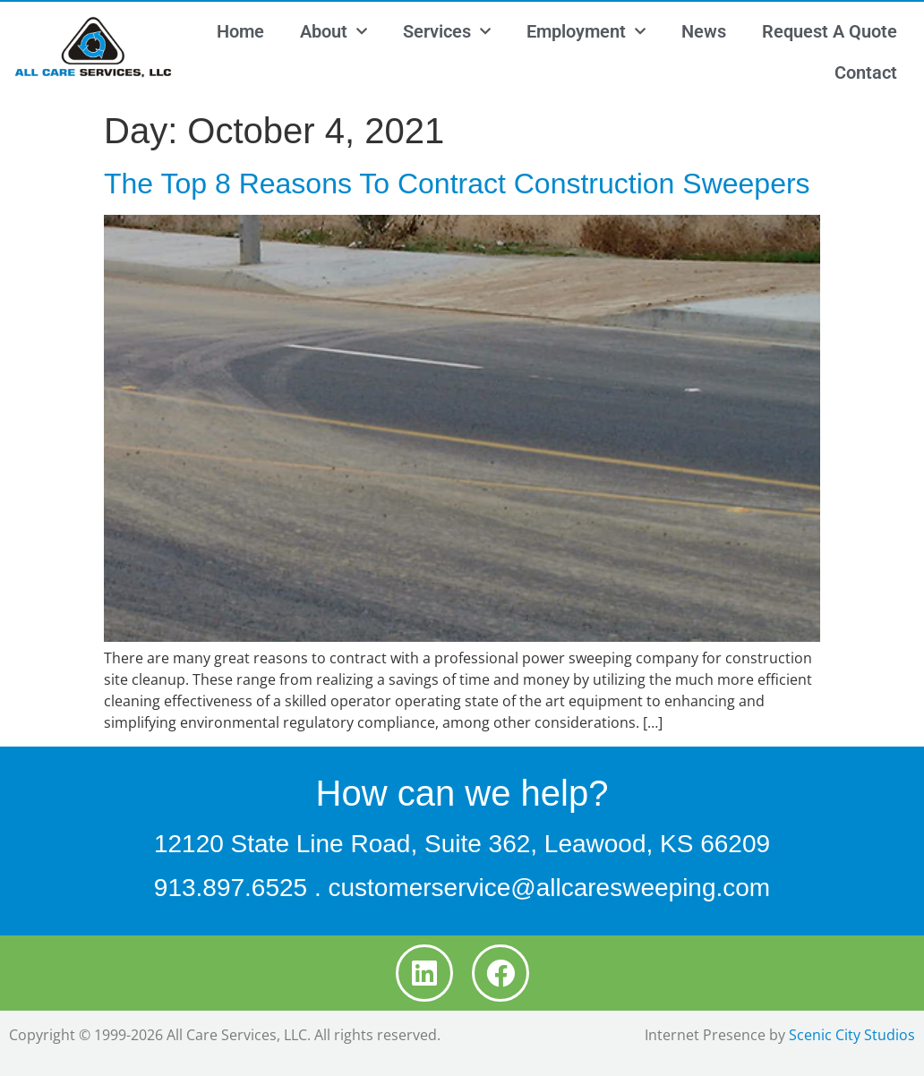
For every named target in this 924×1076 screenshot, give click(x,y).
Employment (586, 31)
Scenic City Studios (852, 1035)
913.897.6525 (230, 887)
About (333, 31)
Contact (865, 72)
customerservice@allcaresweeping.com (549, 887)
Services (447, 31)
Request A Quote (829, 31)
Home (240, 31)
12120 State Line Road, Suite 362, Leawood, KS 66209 (462, 844)
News (703, 31)
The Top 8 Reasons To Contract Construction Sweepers (457, 183)
